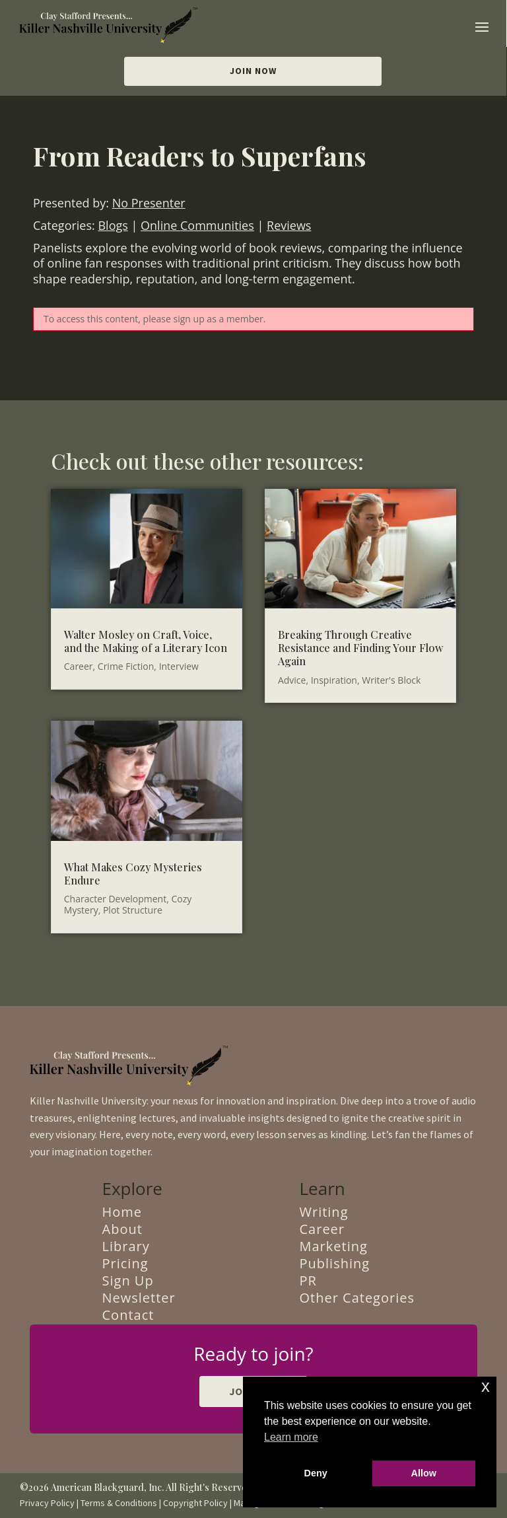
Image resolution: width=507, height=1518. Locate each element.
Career (78, 666)
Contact (128, 1315)
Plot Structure (132, 910)
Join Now (253, 71)
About (122, 1229)
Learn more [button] (291, 1437)
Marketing (334, 1246)
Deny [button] (315, 1473)
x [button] (485, 1386)
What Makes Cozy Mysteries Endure (133, 873)
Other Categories (357, 1298)
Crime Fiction (126, 666)
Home (122, 1212)
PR (308, 1280)
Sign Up (128, 1280)
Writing (324, 1212)
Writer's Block (391, 680)
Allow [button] (423, 1473)
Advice (292, 680)
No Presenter (149, 203)
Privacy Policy (47, 1503)
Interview (179, 666)
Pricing (125, 1263)
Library (126, 1246)
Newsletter (139, 1298)
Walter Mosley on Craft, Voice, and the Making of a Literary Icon (145, 641)
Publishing (335, 1263)
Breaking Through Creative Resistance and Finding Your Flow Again (360, 648)
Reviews (289, 225)
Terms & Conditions (119, 1503)
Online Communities (197, 225)
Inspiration (334, 680)
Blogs (112, 225)
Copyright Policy (195, 1503)
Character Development (115, 898)
